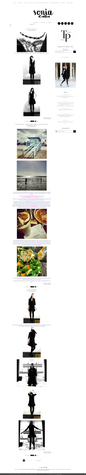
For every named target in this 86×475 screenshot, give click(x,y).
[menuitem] (14, 4)
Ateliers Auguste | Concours (65, 121)
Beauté (25, 2)
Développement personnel (42, 2)
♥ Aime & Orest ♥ (32, 289)
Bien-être (31, 2)
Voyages (20, 2)
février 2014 (49, 22)
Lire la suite (47, 118)
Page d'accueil (42, 22)
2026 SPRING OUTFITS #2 (66, 109)
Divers (63, 2)
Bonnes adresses (55, 2)
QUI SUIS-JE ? (65, 57)
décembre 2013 (35, 22)
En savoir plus (59, 474)
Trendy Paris (69, 2)
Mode (14, 2)
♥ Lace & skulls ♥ (31, 29)
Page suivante (38, 460)
